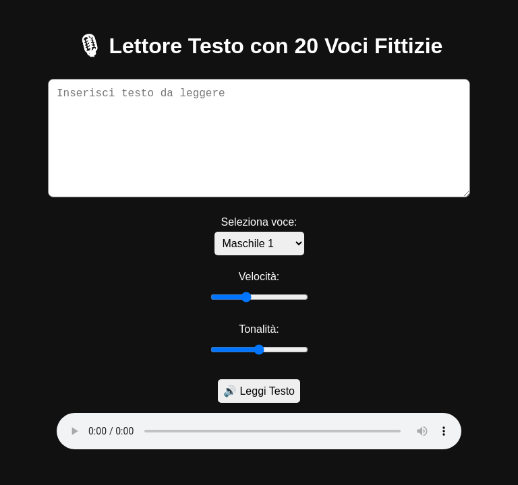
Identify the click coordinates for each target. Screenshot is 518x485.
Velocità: (259, 276)
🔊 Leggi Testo (259, 391)
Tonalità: (259, 329)
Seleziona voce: (259, 222)
